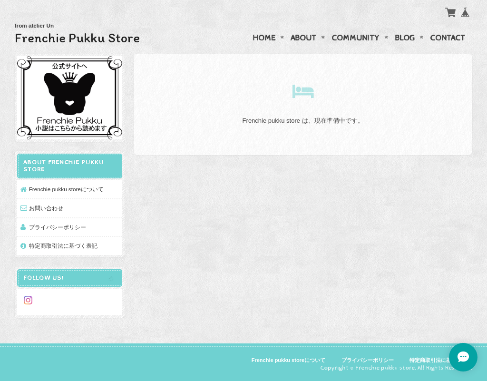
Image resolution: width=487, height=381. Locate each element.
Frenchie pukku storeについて (66, 189)
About (303, 38)
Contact (447, 38)
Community (355, 38)
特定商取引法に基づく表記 (63, 246)
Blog (405, 38)
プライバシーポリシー (57, 227)
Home (264, 38)
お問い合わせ (46, 208)
